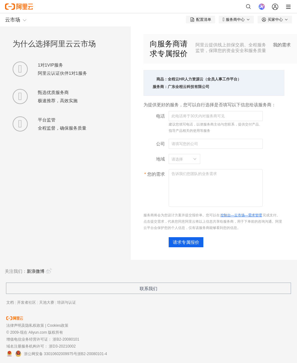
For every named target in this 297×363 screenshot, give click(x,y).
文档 (10, 302)
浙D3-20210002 (62, 346)
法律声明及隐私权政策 (25, 325)
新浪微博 (39, 271)
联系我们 (148, 288)
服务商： (160, 87)
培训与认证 (66, 302)
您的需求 (156, 174)
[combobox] (181, 159)
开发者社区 (26, 302)
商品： (162, 79)
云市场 (12, 19)
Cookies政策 (57, 325)
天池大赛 (46, 302)
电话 (160, 116)
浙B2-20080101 (66, 339)
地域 (160, 158)
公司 (160, 143)
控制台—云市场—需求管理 (241, 215)
